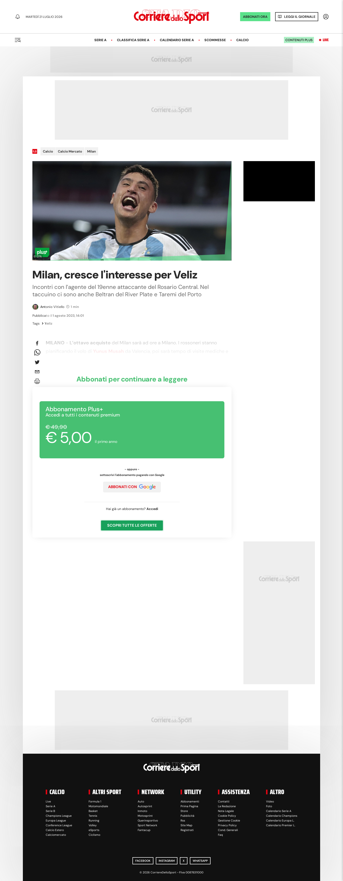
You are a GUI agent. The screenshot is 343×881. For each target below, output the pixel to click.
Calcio (242, 40)
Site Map (186, 825)
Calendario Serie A (177, 40)
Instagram (167, 861)
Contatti (223, 801)
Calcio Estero (55, 830)
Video (270, 801)
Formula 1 (95, 801)
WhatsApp (200, 861)
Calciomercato (56, 835)
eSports (94, 830)
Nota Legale (226, 811)
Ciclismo (94, 835)
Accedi (152, 509)
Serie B (50, 811)
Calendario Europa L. (280, 820)
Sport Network (147, 825)
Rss (183, 820)
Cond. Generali (228, 830)
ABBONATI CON (132, 487)
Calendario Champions (281, 816)
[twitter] (37, 362)
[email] (37, 371)
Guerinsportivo (148, 820)
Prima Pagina (189, 806)
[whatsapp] (37, 352)
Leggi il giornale (299, 16)
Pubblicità (187, 816)
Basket (93, 811)
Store (184, 811)
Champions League (59, 816)
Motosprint (145, 816)
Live (326, 40)
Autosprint (145, 806)
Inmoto (142, 811)
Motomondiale (98, 806)
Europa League (56, 820)
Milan (91, 151)
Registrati (187, 830)
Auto (141, 801)
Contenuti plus (299, 40)
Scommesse (215, 40)
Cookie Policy (227, 816)
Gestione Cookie (229, 820)
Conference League (59, 825)
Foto (269, 806)
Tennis (93, 816)
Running (94, 820)
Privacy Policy (227, 825)
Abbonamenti (190, 801)
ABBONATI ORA (255, 16)
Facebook (143, 861)
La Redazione (227, 806)
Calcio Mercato (70, 151)
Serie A (100, 40)
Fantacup (144, 830)
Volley (93, 825)
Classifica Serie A (133, 40)
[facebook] (37, 343)
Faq (220, 835)
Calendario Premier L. (280, 825)
